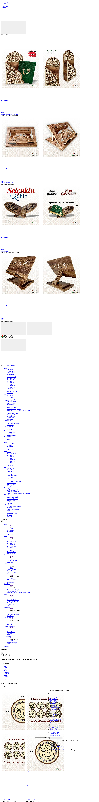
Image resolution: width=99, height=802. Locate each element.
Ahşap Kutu (7, 494)
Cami (5, 667)
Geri (11, 525)
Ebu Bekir (6, 673)
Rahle (5, 442)
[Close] (2, 653)
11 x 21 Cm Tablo (11, 454)
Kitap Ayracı (7, 487)
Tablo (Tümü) (10, 452)
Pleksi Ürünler (7, 636)
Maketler (9, 516)
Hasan (5, 679)
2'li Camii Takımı (11, 484)
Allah (5, 670)
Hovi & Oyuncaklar (54, 709)
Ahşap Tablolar (53, 699)
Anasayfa (6, 646)
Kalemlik (9, 633)
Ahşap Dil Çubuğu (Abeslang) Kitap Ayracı (18, 493)
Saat (5, 467)
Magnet (6, 472)
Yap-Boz (9, 515)
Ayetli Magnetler (11, 477)
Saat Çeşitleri (52, 700)
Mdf (5, 666)
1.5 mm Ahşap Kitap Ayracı (14, 490)
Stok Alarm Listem (54, 732)
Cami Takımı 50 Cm (30, 799)
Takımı (6, 669)
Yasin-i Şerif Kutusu (12, 499)
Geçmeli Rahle (11, 448)
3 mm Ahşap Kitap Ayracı (14, 491)
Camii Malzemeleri (9, 480)
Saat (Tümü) (10, 468)
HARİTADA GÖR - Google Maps (58, 746)
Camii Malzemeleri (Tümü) (14, 481)
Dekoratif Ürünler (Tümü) (14, 506)
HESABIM (52, 725)
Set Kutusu (10, 503)
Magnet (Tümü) (11, 474)
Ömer (5, 675)
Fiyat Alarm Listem (54, 735)
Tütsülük (9, 507)
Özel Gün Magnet (11, 478)
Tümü (11, 528)
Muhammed (7, 672)
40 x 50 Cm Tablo (11, 462)
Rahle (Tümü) (10, 443)
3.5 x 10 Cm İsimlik (12, 643)
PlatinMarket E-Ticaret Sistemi (57, 750)
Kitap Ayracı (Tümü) (12, 488)
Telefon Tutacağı (11, 635)
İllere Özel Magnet (12, 475)
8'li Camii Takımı (11, 483)
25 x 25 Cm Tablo (11, 456)
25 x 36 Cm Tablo (11, 458)
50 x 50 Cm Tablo (11, 464)
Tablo (5, 451)
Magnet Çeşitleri (53, 702)
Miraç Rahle (4, 319)
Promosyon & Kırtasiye (10, 626)
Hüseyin (6, 680)
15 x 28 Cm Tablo (11, 455)
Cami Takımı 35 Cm (6, 799)
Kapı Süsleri (10, 510)
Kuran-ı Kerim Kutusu (13, 497)
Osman (6, 676)
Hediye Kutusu (11, 502)
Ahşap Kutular (53, 706)
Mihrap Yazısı (10, 486)
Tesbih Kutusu (11, 500)
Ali (4, 678)
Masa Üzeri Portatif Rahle (7, 182)
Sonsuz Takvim (11, 632)
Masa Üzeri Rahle (11, 446)
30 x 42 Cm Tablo (11, 461)
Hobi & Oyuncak (8, 512)
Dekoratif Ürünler (8, 504)
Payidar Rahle (10, 445)
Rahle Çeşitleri (53, 697)
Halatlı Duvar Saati (12, 470)
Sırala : (3, 683)
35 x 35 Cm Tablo (11, 459)
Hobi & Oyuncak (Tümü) (13, 513)
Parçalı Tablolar (11, 465)
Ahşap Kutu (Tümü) (12, 496)
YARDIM (52, 712)
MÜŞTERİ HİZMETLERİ (56, 738)
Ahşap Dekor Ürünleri (13, 509)
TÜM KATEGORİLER (8, 365)
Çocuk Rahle (10, 449)
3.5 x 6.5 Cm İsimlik (12, 642)
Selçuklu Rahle (4, 251)
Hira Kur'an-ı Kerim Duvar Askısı (9, 114)
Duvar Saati (10, 471)
